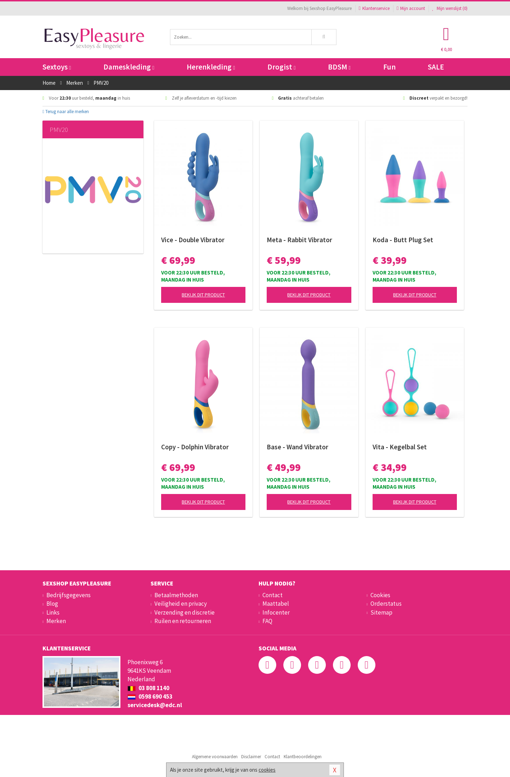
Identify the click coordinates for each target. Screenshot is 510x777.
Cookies (380, 595)
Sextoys (56, 67)
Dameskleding (128, 67)
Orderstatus (386, 603)
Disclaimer (251, 757)
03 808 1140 (148, 688)
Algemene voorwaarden (215, 757)
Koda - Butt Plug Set (403, 239)
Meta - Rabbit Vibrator (299, 239)
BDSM (339, 67)
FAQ (267, 621)
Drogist (281, 67)
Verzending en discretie (184, 612)
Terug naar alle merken (65, 112)
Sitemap (381, 612)
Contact (272, 595)
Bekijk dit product (203, 295)
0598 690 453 (150, 696)
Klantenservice (374, 8)
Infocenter (276, 612)
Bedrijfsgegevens (68, 595)
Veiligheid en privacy (180, 603)
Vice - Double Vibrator (193, 239)
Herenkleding (211, 67)
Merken (56, 621)
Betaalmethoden (176, 595)
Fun (389, 67)
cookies (267, 769)
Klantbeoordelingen (303, 757)
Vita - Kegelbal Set (400, 447)
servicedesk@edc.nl (155, 705)
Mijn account (411, 8)
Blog (52, 603)
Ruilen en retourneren (182, 621)
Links (53, 612)
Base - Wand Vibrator (297, 447)
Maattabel (275, 603)
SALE (436, 67)
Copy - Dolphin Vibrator (195, 447)
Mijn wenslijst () (450, 8)
